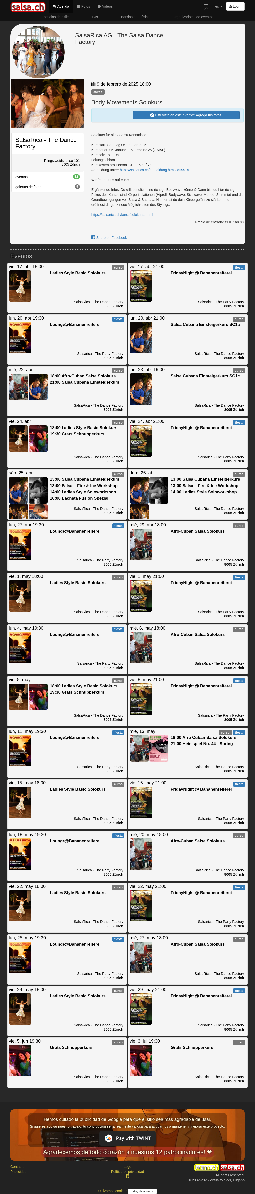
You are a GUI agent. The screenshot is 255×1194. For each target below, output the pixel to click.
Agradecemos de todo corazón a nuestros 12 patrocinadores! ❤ (127, 1152)
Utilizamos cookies (113, 1191)
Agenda (61, 6)
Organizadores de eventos (193, 17)
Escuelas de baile (55, 17)
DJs (95, 17)
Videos (105, 6)
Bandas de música (135, 17)
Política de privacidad (127, 1172)
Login (235, 6)
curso (98, 92)
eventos (47, 176)
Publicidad (18, 1172)
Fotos (83, 6)
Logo (127, 1167)
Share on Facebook (109, 238)
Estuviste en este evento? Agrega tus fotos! (186, 115)
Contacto (17, 1167)
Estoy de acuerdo (142, 1191)
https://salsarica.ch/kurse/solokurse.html (122, 215)
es (218, 6)
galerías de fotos (47, 186)
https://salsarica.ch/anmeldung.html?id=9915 (154, 170)
